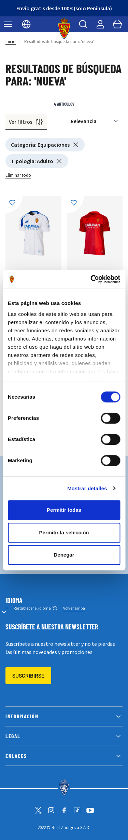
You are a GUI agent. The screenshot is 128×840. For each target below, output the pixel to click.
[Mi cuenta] (100, 24)
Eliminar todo (18, 175)
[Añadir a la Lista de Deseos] (14, 204)
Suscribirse (28, 675)
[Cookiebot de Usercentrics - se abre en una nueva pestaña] (91, 279)
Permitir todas (64, 510)
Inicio (10, 41)
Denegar (64, 555)
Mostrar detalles (87, 488)
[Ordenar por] (97, 121)
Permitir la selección (64, 532)
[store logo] (64, 28)
